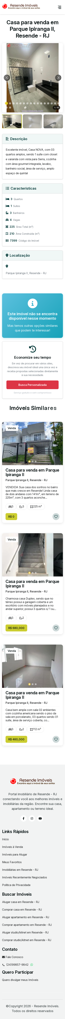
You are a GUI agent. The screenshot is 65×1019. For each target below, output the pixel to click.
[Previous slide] (7, 78)
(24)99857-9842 (15, 964)
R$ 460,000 (16, 739)
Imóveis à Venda (12, 846)
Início (5, 839)
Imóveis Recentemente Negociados (24, 877)
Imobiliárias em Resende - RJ (20, 869)
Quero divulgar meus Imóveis (20, 979)
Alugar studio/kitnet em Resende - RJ (25, 932)
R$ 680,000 (16, 628)
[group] (12, 121)
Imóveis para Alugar (14, 854)
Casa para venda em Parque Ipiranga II (32, 472)
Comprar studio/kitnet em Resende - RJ (26, 940)
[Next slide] (58, 78)
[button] (6, 103)
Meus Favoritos (12, 862)
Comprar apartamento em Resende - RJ (27, 924)
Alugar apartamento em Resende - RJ (25, 917)
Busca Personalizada (32, 385)
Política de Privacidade (16, 885)
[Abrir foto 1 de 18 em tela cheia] (32, 77)
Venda (12, 428)
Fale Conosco (12, 957)
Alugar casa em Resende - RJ (20, 902)
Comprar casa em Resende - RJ (22, 909)
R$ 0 (11, 516)
